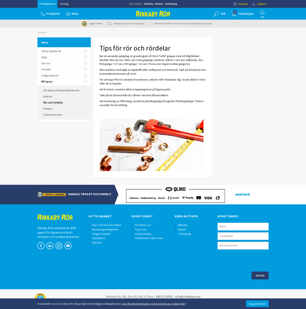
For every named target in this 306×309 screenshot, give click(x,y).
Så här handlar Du (64, 51)
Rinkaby (148, 3)
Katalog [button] (240, 3)
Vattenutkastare (52, 114)
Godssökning (143, 234)
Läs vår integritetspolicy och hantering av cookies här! (153, 303)
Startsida (42, 32)
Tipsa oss (141, 229)
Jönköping (170, 3)
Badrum (47, 96)
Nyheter (97, 242)
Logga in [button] (259, 3)
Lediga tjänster (64, 75)
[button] (72, 14)
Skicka (260, 275)
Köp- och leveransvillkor (107, 225)
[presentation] (247, 260)
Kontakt (64, 69)
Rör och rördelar (53, 102)
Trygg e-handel (101, 234)
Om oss (64, 63)
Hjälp (64, 57)
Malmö (159, 3)
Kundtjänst (98, 238)
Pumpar (47, 108)
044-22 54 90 (164, 296)
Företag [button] (64, 3)
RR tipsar (64, 81)
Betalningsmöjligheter (105, 229)
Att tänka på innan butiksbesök (61, 90)
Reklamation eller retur (149, 238)
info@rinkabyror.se (188, 296)
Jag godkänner (257, 303)
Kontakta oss (143, 225)
